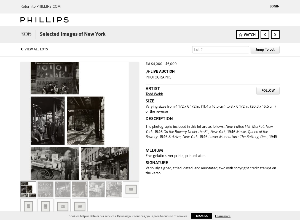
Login (275, 6)
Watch (250, 35)
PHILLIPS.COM (48, 7)
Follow (268, 91)
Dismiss (202, 216)
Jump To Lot (265, 49)
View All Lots (36, 49)
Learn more (223, 216)
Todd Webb (154, 94)
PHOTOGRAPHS (159, 77)
